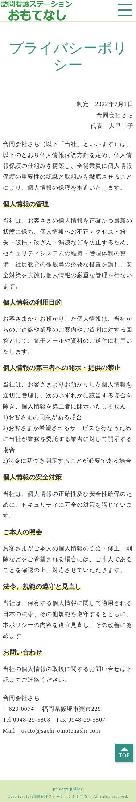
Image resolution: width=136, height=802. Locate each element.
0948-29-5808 (31, 720)
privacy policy (68, 788)
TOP (124, 755)
